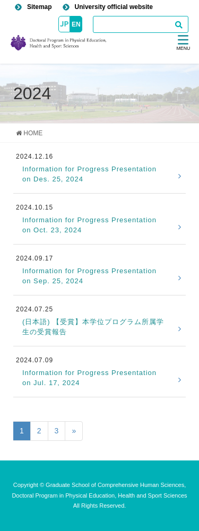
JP (64, 24)
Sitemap (39, 7)
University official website (114, 7)
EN (76, 24)
